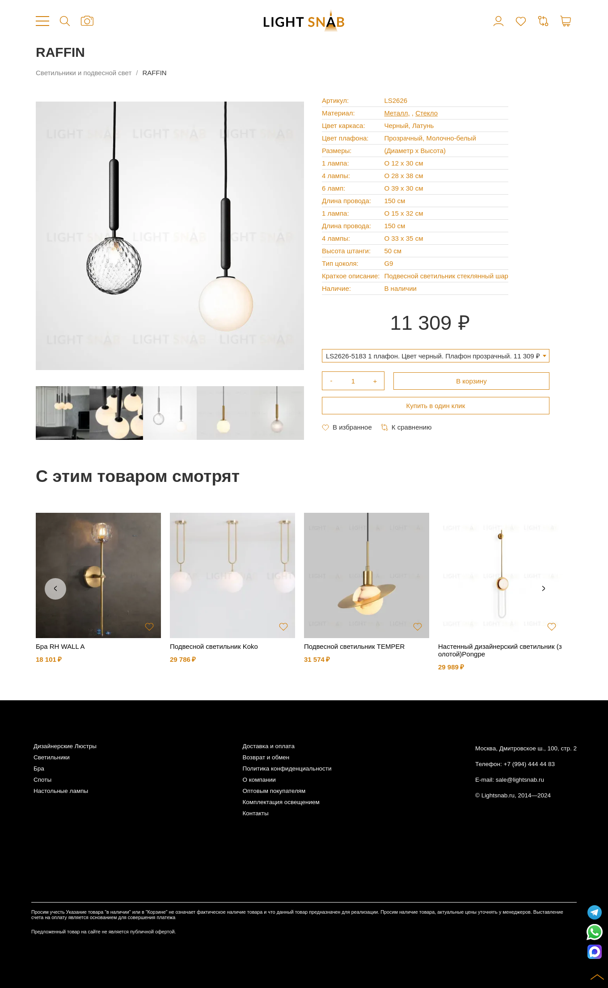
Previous (55, 589)
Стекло (426, 113)
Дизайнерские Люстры (65, 746)
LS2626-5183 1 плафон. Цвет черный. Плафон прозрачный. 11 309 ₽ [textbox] (433, 356)
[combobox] (435, 355)
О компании (258, 779)
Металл (396, 113)
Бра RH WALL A (60, 646)
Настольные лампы (61, 791)
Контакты (255, 813)
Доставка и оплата (268, 746)
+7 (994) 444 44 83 (529, 764)
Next (543, 589)
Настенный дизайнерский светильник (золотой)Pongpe (500, 650)
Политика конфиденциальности (286, 768)
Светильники (52, 757)
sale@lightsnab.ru (520, 779)
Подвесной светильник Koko (214, 646)
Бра (39, 768)
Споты (42, 779)
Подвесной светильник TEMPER (354, 646)
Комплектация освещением (280, 802)
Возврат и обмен (265, 757)
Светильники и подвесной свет (83, 73)
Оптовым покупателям (273, 791)
